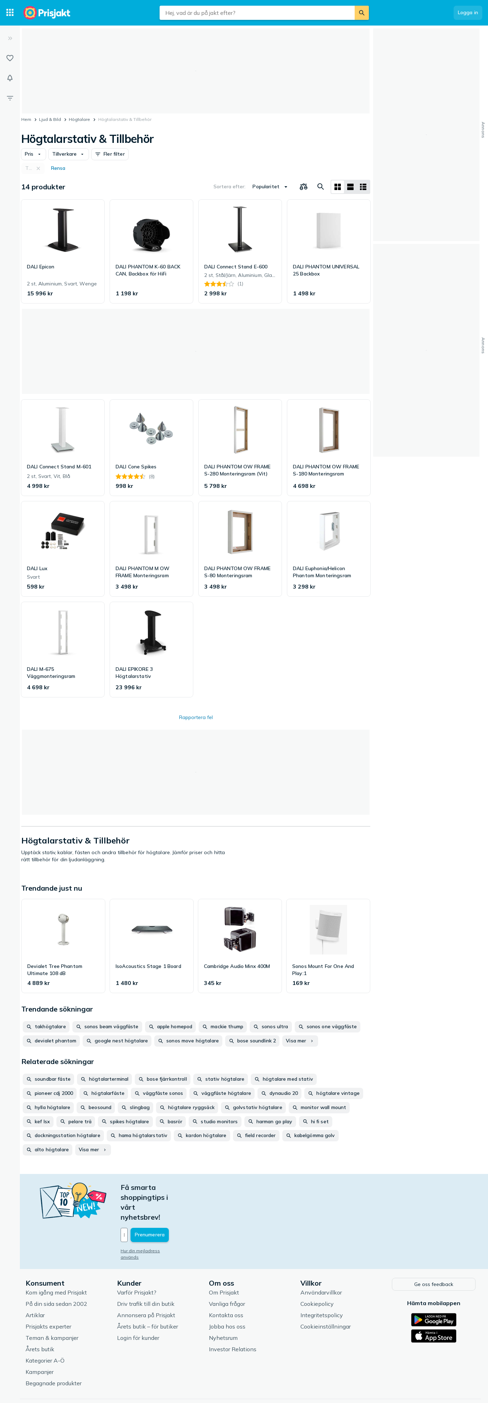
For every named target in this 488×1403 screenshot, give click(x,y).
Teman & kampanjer (52, 1306)
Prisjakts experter (48, 1295)
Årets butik (40, 1317)
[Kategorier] (10, 13)
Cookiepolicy (317, 1272)
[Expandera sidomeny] (10, 38)
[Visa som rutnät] (337, 186)
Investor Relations (232, 1317)
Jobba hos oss (227, 1295)
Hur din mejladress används (150, 1221)
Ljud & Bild (50, 119)
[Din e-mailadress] (167, 1205)
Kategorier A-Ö (45, 1329)
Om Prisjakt (224, 1261)
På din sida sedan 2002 (56, 1272)
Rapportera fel (196, 717)
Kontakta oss (226, 1283)
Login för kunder (138, 1306)
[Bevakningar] (10, 78)
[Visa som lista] (350, 186)
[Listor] (10, 58)
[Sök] (362, 13)
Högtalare (79, 119)
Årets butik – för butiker (147, 1295)
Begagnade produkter (54, 1351)
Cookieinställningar (325, 1295)
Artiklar (35, 1283)
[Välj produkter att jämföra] (303, 187)
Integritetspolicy (321, 1283)
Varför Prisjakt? (136, 1261)
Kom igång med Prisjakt (56, 1261)
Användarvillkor (321, 1261)
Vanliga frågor (227, 1272)
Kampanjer (40, 1340)
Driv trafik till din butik (145, 1272)
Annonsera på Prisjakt (146, 1283)
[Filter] (10, 98)
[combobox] (257, 13)
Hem (26, 119)
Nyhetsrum (223, 1306)
